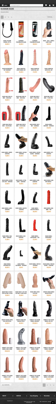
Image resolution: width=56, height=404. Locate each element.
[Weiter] (11, 17)
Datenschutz (44, 401)
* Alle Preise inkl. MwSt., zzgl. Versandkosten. (29, 402)
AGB (40, 401)
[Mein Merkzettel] (46, 5)
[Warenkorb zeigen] (53, 5)
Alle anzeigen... (6, 385)
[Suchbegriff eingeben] (26, 5)
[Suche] (41, 5)
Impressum (50, 401)
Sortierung (50, 17)
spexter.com (28, 2)
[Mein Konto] (50, 5)
